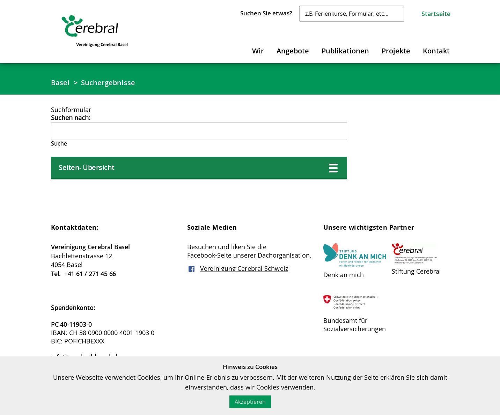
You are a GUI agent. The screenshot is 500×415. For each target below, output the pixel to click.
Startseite (435, 13)
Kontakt (436, 50)
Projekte (396, 50)
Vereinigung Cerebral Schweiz (244, 268)
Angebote (293, 50)
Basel (60, 82)
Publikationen (345, 50)
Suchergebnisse (108, 82)
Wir (258, 50)
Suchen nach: (70, 117)
